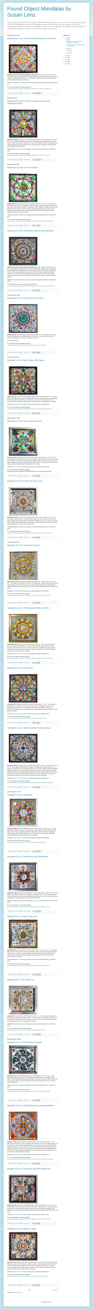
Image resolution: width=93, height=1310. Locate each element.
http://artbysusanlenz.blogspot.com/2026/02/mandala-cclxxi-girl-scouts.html (26, 345)
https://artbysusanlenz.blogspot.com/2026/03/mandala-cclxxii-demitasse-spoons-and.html (30, 286)
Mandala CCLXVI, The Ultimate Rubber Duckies (28, 608)
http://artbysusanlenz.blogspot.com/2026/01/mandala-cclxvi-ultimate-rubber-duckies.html (30, 658)
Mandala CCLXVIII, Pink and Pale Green (25, 481)
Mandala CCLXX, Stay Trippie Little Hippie (25, 360)
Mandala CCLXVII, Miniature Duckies (23, 545)
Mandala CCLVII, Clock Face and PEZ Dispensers (29, 1169)
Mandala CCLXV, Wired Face (20, 668)
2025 (66, 55)
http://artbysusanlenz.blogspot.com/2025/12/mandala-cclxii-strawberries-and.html (28, 906)
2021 (66, 63)
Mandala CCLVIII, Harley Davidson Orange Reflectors (30, 1105)
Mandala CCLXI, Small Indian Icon (22, 916)
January (68, 53)
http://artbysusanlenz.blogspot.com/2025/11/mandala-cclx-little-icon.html (26, 1030)
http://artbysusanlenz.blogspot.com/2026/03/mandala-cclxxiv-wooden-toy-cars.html (28, 155)
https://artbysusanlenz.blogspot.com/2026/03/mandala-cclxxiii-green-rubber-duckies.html (30, 221)
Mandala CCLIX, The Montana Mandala (24, 1042)
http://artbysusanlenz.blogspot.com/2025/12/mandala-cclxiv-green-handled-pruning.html (30, 782)
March (68, 48)
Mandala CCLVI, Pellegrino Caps (21, 1229)
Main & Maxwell (37, 900)
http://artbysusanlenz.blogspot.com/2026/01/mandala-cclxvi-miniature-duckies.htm (28, 595)
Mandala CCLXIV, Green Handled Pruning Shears (29, 728)
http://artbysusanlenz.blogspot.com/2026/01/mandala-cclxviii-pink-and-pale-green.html (29, 533)
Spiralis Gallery (18, 404)
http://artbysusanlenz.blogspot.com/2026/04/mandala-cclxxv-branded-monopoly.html (29, 88)
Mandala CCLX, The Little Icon (20, 980)
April (67, 39)
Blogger (49, 1302)
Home (29, 1290)
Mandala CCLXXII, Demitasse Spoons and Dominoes (30, 231)
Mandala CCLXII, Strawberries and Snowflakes (27, 856)
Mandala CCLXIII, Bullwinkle (19, 795)
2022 (66, 61)
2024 (66, 57)
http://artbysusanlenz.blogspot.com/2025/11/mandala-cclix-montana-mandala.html (28, 1091)
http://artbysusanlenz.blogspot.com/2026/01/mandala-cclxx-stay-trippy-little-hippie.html (29, 408)
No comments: (27, 93)
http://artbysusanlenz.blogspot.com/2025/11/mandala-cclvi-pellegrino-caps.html (27, 1276)
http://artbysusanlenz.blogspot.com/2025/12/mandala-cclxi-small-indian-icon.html (28, 965)
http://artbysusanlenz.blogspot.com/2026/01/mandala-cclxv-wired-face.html (26, 718)
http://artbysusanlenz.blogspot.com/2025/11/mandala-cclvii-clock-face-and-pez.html (29, 1219)
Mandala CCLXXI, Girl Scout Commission (25, 298)
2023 (66, 59)
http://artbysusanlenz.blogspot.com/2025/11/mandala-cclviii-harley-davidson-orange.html (30, 1159)
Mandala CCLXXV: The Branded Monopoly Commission (31, 38)
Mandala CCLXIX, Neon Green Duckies (24, 421)
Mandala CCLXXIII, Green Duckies (22, 167)
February (68, 50)
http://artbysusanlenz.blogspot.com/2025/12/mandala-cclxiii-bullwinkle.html (26, 842)
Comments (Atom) (18, 1292)
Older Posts (55, 1290)
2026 (66, 37)
